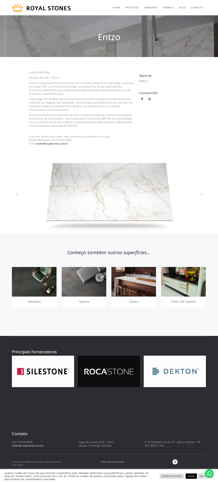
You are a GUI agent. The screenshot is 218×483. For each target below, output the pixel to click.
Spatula (84, 316)
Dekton (143, 81)
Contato (197, 7)
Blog (182, 7)
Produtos (132, 7)
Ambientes (151, 7)
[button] (17, 194)
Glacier (133, 316)
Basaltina (34, 316)
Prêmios (168, 7)
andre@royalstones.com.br (52, 143)
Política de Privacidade (112, 461)
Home (116, 7)
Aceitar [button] (191, 476)
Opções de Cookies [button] (172, 476)
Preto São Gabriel (183, 316)
